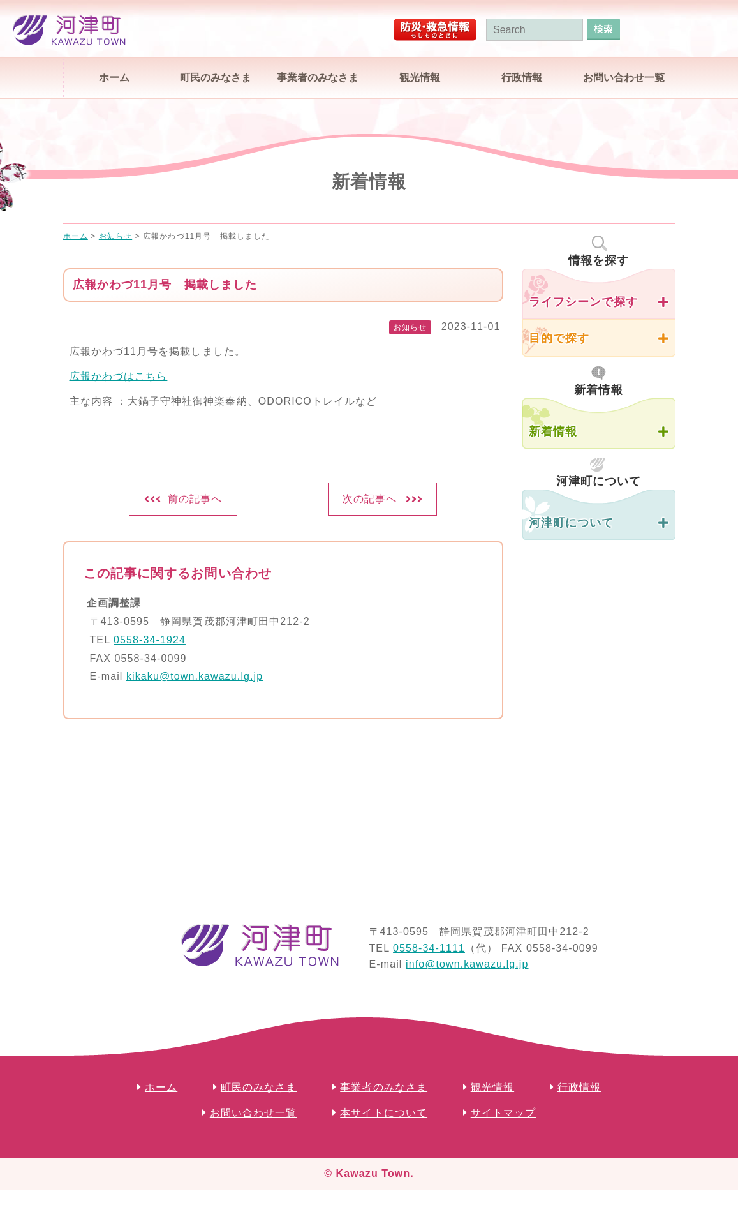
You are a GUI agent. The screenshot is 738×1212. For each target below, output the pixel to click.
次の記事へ (370, 498)
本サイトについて (383, 1112)
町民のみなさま (215, 77)
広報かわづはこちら (119, 376)
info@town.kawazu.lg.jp (467, 964)
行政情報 (521, 77)
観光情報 (419, 77)
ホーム (114, 77)
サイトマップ (503, 1112)
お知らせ (410, 327)
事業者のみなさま (317, 77)
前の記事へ (195, 498)
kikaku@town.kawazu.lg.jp (194, 676)
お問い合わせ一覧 (624, 77)
